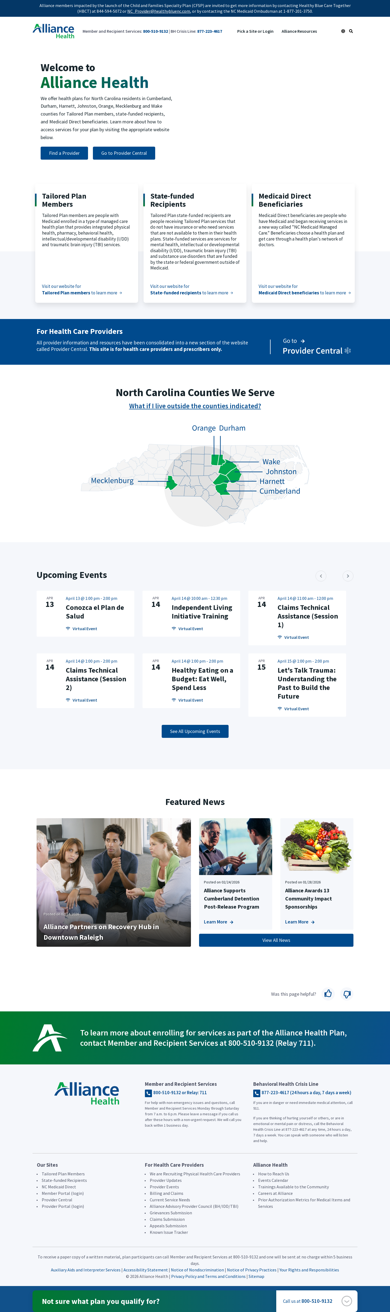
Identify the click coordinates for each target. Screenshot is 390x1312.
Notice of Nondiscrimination (198, 1269)
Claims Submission (167, 1219)
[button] (347, 1301)
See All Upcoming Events (195, 731)
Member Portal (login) (63, 1193)
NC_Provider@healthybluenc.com (158, 11)
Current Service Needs (170, 1199)
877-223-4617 (209, 31)
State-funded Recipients (64, 1180)
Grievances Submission (171, 1212)
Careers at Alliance (275, 1193)
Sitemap (256, 1276)
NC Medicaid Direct (59, 1186)
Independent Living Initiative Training (202, 611)
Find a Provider (64, 153)
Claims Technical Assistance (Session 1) (308, 616)
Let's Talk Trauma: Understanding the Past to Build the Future (307, 683)
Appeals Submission (168, 1225)
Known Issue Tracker (169, 1232)
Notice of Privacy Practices (252, 1269)
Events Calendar (273, 1180)
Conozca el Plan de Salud (95, 611)
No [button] (346, 994)
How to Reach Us (273, 1173)
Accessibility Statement (145, 1269)
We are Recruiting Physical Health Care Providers (195, 1173)
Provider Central (57, 1199)
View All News (276, 940)
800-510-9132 (155, 31)
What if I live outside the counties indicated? (195, 406)
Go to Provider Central (124, 153)
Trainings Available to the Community (293, 1186)
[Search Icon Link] (351, 31)
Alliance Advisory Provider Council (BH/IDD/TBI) (194, 1206)
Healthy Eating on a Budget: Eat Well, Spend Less (202, 679)
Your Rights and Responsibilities (309, 1269)
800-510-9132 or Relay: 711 (180, 1093)
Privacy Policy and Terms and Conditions (208, 1276)
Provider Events (164, 1186)
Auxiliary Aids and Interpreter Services (86, 1269)
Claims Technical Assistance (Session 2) (96, 679)
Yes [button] (328, 994)
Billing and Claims (166, 1193)
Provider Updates (166, 1180)
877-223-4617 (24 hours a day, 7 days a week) (306, 1093)
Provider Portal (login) (63, 1206)
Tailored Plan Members (63, 1173)
